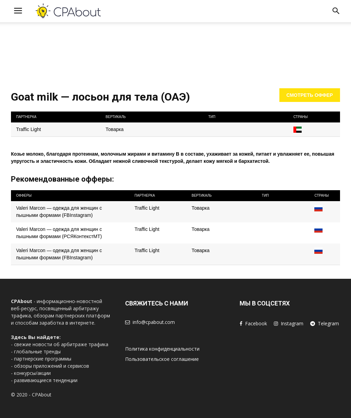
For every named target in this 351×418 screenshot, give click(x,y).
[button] (336, 12)
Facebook (256, 323)
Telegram (328, 323)
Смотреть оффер (310, 95)
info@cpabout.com (154, 322)
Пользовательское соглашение (162, 359)
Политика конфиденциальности (162, 348)
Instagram (292, 323)
